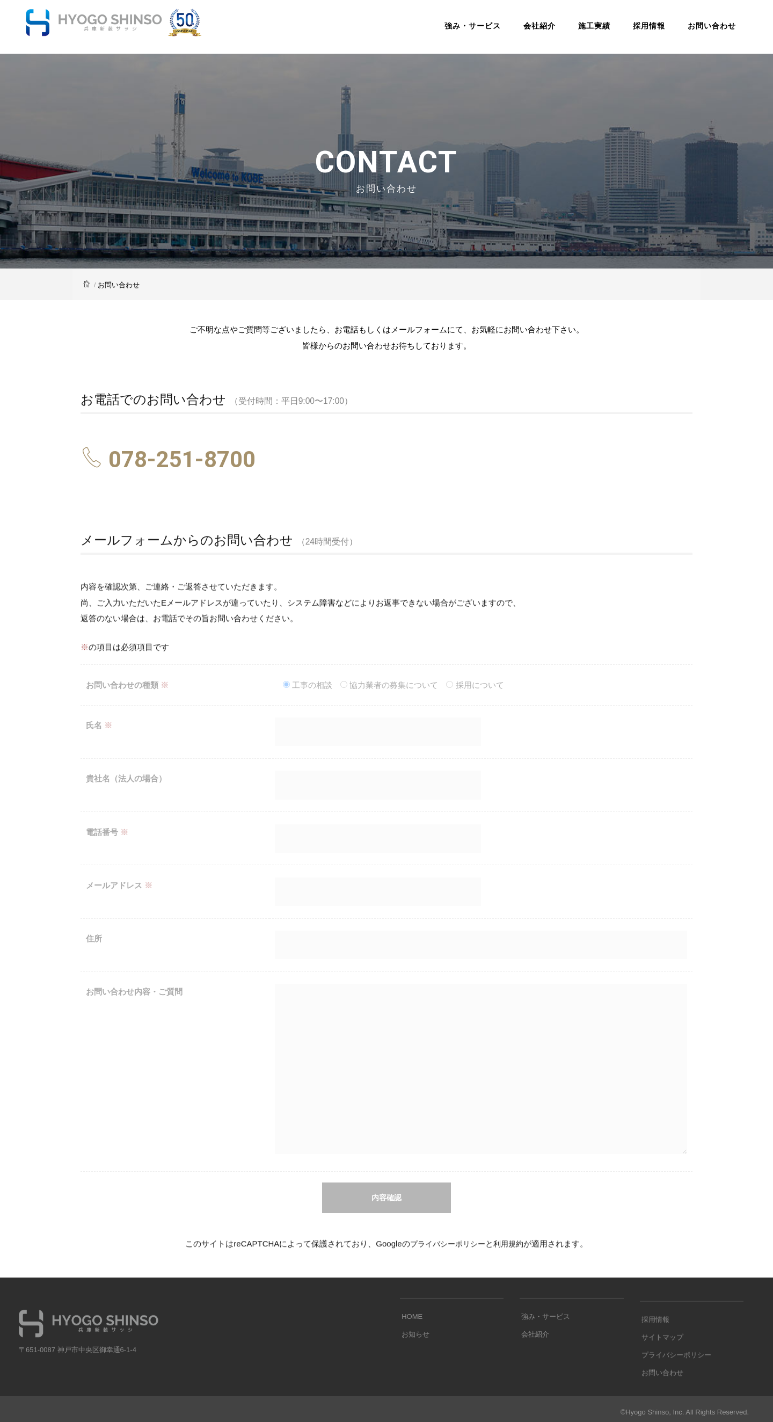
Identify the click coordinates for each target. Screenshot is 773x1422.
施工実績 (581, 29)
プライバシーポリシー (446, 1255)
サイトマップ (661, 1390)
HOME (410, 1349)
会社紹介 (527, 29)
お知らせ (414, 1365)
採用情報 (636, 29)
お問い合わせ (699, 29)
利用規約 (511, 1255)
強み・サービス (460, 29)
